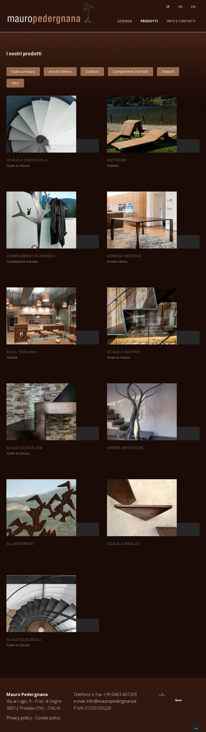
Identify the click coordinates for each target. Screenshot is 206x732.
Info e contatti (181, 21)
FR (180, 7)
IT (168, 7)
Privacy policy (19, 718)
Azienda (124, 21)
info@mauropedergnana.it (112, 701)
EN (193, 7)
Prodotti (149, 21)
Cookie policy (47, 718)
